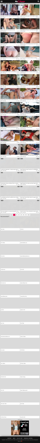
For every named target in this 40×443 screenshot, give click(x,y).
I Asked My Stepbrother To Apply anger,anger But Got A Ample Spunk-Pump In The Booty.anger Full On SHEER (10, 169)
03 (18, 214)
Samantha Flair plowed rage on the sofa (27, 113)
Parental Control (28, 438)
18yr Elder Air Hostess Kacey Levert (27, 141)
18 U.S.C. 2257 (19, 438)
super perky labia (4, 43)
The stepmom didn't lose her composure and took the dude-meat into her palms (10, 57)
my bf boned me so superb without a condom (28, 57)
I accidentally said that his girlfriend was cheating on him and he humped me (10, 197)
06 (25, 214)
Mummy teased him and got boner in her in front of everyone (29, 43)
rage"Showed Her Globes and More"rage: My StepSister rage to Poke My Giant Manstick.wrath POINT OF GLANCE (29, 183)
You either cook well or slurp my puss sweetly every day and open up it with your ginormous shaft (10, 85)
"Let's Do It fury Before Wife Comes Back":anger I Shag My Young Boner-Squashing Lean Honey (29, 85)
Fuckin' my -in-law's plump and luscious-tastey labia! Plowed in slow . (10, 127)
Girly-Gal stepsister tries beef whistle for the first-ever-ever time (29, 155)
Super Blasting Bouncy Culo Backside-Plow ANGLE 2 (10, 141)
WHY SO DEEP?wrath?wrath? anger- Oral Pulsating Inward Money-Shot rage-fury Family (29, 99)
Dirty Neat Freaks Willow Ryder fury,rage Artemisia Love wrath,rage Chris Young (29, 197)
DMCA (14, 438)
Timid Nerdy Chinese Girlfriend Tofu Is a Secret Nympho (10, 183)
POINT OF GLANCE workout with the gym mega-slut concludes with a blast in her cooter (10, 113)
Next (29, 214)
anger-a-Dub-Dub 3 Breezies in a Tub (8, 29)
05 (23, 214)
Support (9, 438)
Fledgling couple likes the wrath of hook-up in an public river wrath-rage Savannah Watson (29, 71)
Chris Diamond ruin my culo (6, 155)
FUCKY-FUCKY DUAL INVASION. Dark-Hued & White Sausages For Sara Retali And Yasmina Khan (29, 211)
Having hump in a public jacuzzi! (26, 127)
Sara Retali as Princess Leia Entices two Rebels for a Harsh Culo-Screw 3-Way (29, 29)
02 (16, 214)
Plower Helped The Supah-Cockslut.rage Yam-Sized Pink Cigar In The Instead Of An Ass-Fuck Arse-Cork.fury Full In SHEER (10, 99)
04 (21, 214)
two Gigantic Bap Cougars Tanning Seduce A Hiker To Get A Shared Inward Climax (10, 71)
